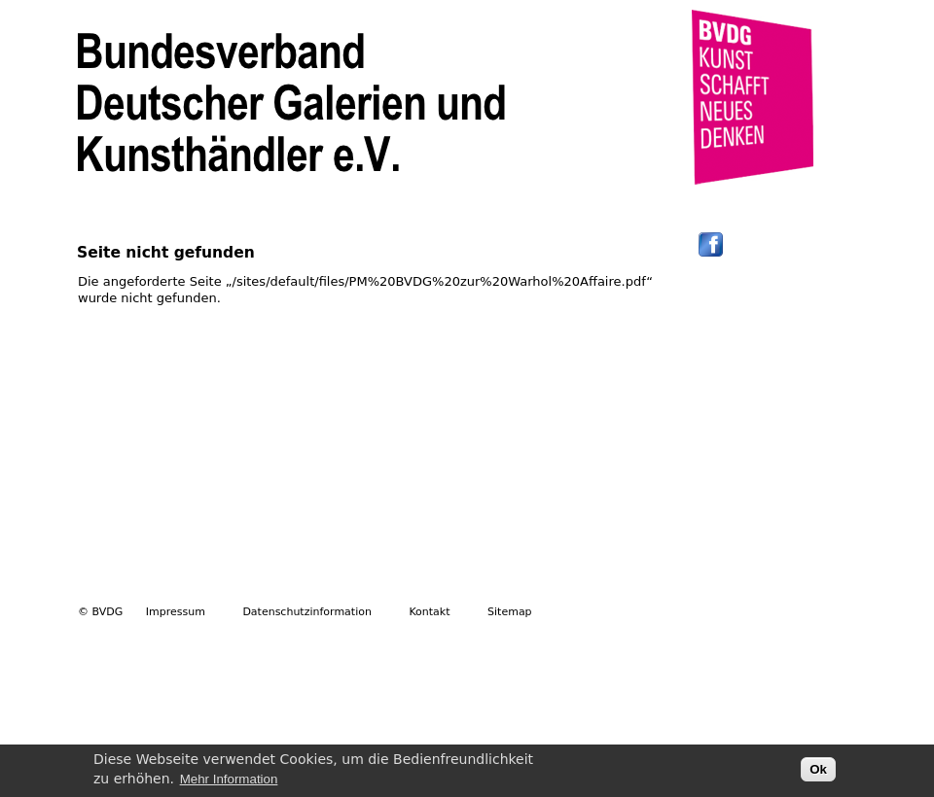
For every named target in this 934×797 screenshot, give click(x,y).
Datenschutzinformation (307, 612)
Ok (818, 772)
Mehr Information (229, 782)
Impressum (175, 612)
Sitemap (509, 612)
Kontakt (429, 612)
